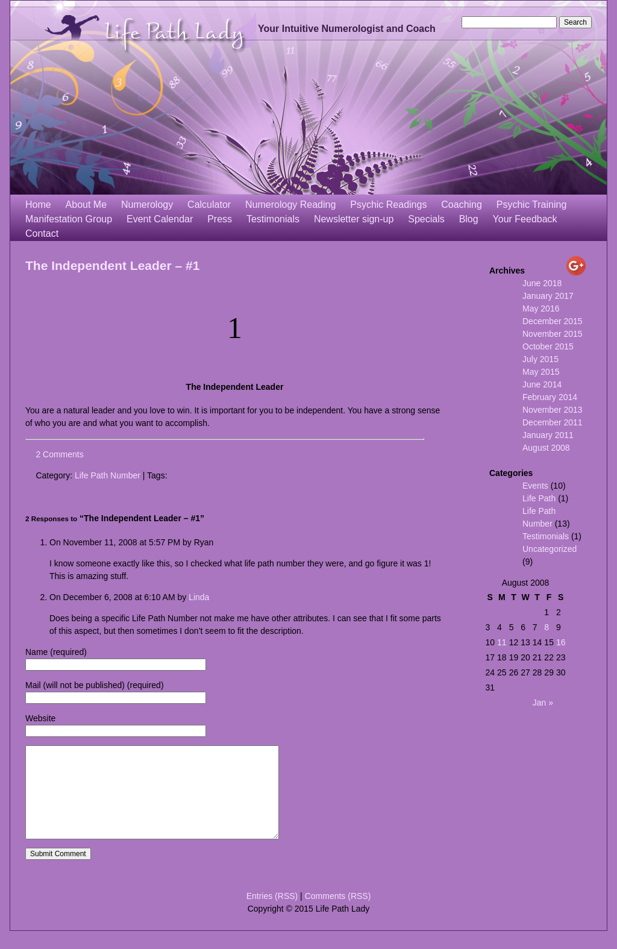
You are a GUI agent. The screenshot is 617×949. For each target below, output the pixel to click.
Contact (41, 233)
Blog (468, 219)
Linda (199, 597)
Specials (426, 219)
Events (535, 485)
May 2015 (540, 372)
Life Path (539, 498)
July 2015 (540, 359)
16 (561, 642)
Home (38, 204)
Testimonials (272, 219)
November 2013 (552, 410)
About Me (86, 204)
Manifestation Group (68, 219)
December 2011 (552, 422)
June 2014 (542, 384)
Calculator (209, 204)
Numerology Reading (290, 204)
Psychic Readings (388, 204)
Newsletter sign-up (354, 219)
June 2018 (542, 283)
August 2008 (546, 448)
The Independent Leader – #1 (112, 265)
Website (40, 718)
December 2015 (552, 321)
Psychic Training (531, 204)
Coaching (461, 204)
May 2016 (540, 308)
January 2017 (548, 296)
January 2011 (548, 435)
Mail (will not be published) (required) (94, 685)
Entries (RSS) (272, 914)
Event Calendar (160, 219)
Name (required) (56, 652)
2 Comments (59, 454)
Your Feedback (525, 219)
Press (219, 219)
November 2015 (552, 334)
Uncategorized (549, 549)
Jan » (543, 702)
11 (502, 642)
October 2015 (548, 346)
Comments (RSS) (338, 914)
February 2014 (549, 397)
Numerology (147, 204)
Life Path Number (107, 475)
